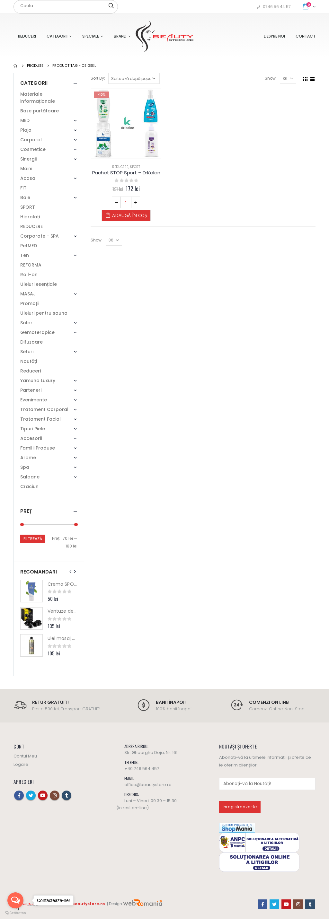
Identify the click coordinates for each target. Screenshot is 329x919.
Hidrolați (30, 217)
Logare (20, 764)
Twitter (31, 795)
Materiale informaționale (37, 97)
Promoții (29, 303)
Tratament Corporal (44, 409)
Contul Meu (25, 756)
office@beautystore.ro (148, 785)
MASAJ (28, 294)
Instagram (54, 795)
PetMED (28, 245)
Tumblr (66, 795)
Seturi (26, 351)
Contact (306, 36)
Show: (271, 78)
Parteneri (30, 390)
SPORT (135, 166)
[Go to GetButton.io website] (15, 913)
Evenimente (33, 400)
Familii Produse (37, 448)
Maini (26, 168)
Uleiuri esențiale (38, 284)
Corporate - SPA (39, 236)
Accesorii (31, 438)
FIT (23, 188)
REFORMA (30, 265)
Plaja (25, 130)
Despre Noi (274, 36)
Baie (25, 197)
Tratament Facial (40, 419)
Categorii (57, 36)
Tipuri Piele (32, 428)
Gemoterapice (37, 332)
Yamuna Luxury (37, 380)
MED (25, 120)
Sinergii (28, 159)
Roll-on (29, 274)
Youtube (43, 795)
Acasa (27, 178)
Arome (28, 457)
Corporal (31, 139)
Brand (120, 36)
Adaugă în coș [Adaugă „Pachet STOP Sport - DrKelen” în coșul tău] (129, 215)
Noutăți (28, 361)
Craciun (29, 486)
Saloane (30, 477)
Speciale (90, 36)
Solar (26, 322)
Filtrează (32, 538)
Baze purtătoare (39, 111)
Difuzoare (31, 342)
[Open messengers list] (15, 900)
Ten (24, 255)
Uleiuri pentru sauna (43, 313)
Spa (24, 467)
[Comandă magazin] (134, 78)
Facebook (19, 795)
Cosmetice (33, 149)
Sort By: (98, 78)
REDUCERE (120, 166)
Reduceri (27, 36)
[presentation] (71, 571)
